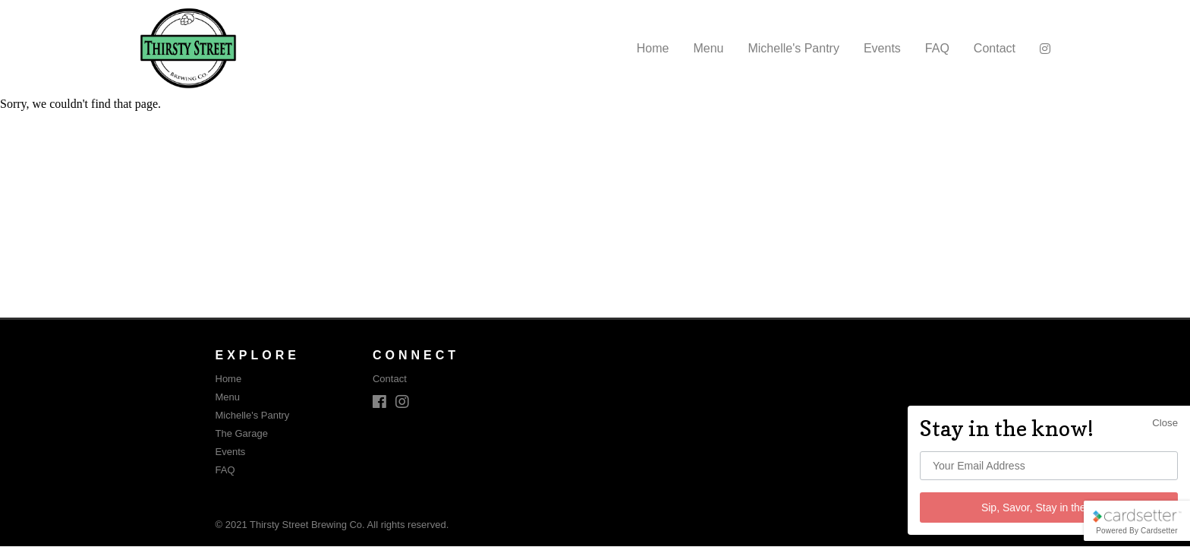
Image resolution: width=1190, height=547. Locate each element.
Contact (994, 49)
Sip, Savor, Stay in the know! (1048, 507)
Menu (708, 49)
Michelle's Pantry (793, 49)
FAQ (937, 49)
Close (1165, 423)
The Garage (242, 433)
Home (653, 49)
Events (882, 49)
